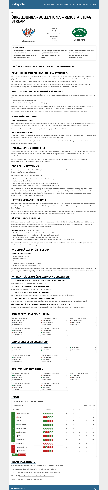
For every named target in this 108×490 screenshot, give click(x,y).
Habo (19, 417)
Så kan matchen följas (48, 54)
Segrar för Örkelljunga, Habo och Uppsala (31, 479)
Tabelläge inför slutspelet (50, 52)
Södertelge (22, 432)
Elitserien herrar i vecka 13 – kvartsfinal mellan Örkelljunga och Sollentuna (41, 465)
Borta (89, 405)
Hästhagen (21, 451)
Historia (72, 4)
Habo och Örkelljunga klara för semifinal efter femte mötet (36, 476)
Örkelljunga (22, 428)
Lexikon (79, 4)
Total (94, 405)
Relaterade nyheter (75, 58)
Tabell (43, 58)
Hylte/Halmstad (23, 413)
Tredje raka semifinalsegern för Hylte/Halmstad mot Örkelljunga (37, 469)
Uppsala (21, 443)
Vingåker (21, 439)
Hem (12, 12)
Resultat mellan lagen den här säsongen (82, 50)
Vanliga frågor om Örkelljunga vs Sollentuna (29, 56)
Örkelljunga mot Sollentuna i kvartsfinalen (56, 50)
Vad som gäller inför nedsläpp (79, 54)
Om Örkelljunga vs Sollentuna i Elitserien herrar (30, 50)
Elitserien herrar (49, 4)
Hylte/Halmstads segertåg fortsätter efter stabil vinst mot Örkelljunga (39, 472)
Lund (19, 436)
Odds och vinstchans (76, 52)
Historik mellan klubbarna (23, 54)
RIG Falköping (22, 447)
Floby (20, 421)
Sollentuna (22, 424)
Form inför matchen (20, 52)
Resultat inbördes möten (22, 58)
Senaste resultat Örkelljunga (51, 56)
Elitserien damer (62, 4)
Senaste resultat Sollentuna (78, 56)
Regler (85, 4)
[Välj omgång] (18, 405)
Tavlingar (92, 4)
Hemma (85, 405)
